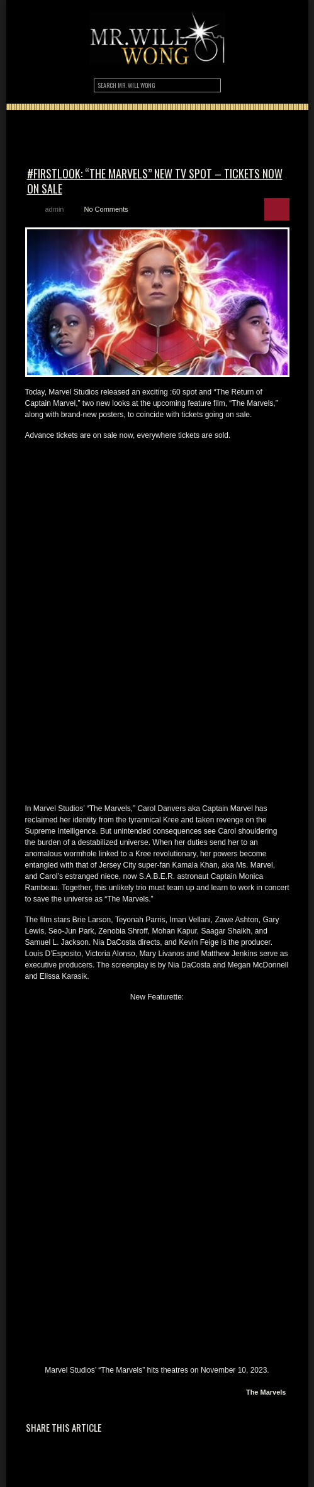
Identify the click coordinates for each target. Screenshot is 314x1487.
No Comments (106, 209)
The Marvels (266, 1392)
